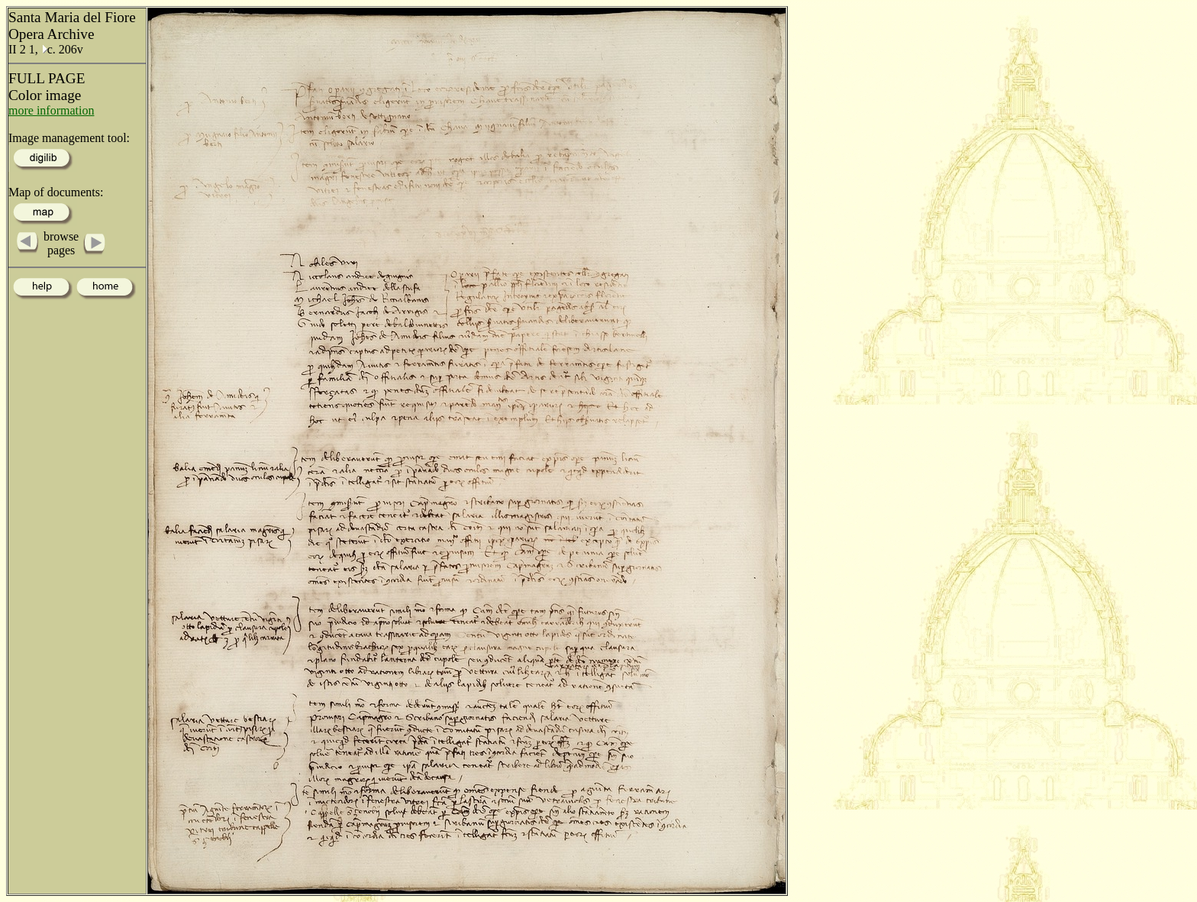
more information (51, 110)
